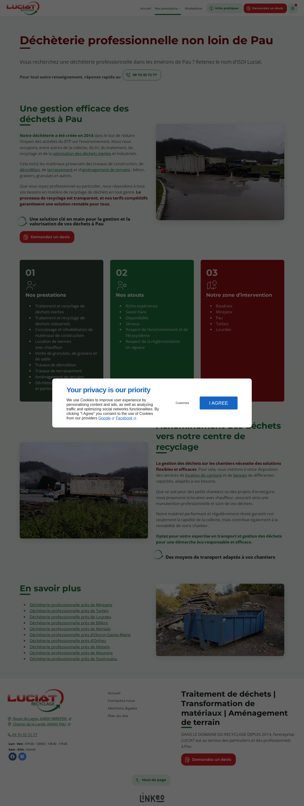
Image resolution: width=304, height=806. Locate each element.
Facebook (124, 418)
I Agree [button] (218, 403)
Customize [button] (182, 403)
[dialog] (152, 403)
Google (104, 418)
